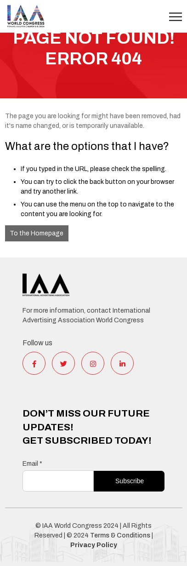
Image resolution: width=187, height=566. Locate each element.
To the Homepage (36, 233)
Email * (32, 463)
